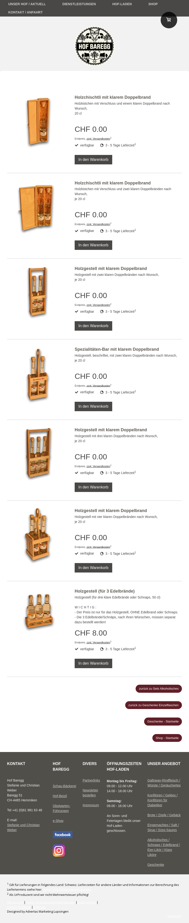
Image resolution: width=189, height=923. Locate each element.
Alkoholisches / (158, 840)
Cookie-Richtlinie (19, 907)
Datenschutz (87, 902)
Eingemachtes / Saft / (163, 825)
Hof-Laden (122, 4)
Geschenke (155, 865)
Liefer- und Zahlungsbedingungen (67, 889)
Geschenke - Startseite (163, 721)
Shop (153, 4)
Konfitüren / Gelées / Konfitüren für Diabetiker (162, 800)
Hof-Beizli (60, 796)
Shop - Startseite (167, 738)
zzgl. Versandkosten (98, 138)
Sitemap (39, 907)
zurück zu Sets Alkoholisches (159, 688)
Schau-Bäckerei (64, 786)
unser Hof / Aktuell (27, 4)
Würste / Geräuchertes (164, 785)
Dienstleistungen (79, 4)
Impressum (91, 805)
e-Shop (58, 821)
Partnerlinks (91, 780)
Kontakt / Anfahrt (25, 12)
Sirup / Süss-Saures (162, 830)
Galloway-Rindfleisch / (163, 780)
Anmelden (174, 916)
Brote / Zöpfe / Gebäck (164, 815)
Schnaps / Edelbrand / (163, 845)
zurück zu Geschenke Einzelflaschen (154, 705)
